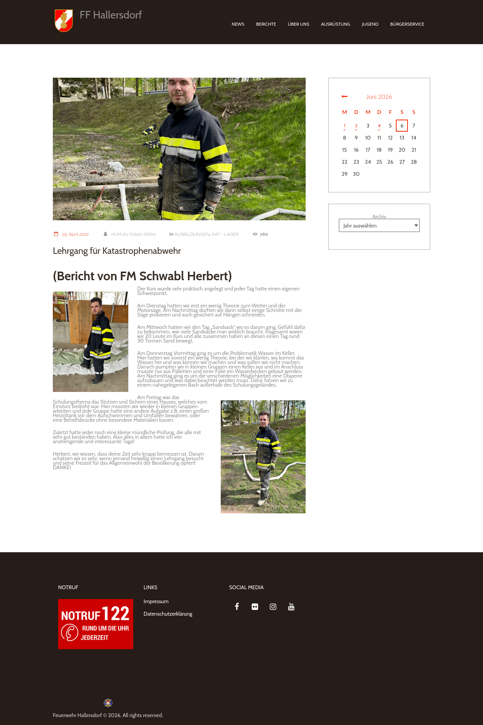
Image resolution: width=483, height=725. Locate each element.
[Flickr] (254, 607)
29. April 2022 (71, 234)
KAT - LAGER (229, 234)
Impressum (156, 601)
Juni (379, 96)
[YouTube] (290, 607)
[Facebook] (236, 607)
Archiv (379, 216)
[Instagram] (272, 607)
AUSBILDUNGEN (195, 234)
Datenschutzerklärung (168, 613)
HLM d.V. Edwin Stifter (130, 234)
